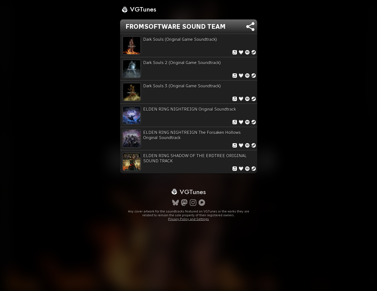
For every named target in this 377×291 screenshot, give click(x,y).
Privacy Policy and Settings (188, 219)
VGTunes (138, 9)
